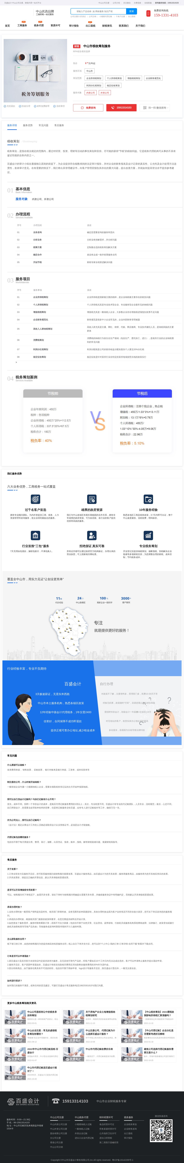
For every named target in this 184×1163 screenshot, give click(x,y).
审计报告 (74, 25)
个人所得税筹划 (114, 78)
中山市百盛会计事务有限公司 (75, 1158)
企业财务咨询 (130, 1127)
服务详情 (13, 125)
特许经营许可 (106, 1116)
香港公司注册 (56, 1141)
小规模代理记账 (106, 16)
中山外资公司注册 (58, 1127)
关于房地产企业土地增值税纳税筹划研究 (101, 1010)
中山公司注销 (56, 1145)
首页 (7, 25)
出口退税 (131, 16)
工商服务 (22, 25)
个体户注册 (120, 16)
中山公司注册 (103, 3)
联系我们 (124, 25)
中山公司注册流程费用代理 (16, 13)
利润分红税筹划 (93, 85)
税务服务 (128, 1116)
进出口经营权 (105, 1136)
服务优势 (29, 125)
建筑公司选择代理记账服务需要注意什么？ (160, 1047)
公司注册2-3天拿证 (78, 16)
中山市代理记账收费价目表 (100, 1047)
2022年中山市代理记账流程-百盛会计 (44, 1047)
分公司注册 (55, 1136)
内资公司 (90, 93)
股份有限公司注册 (58, 1132)
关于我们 (140, 25)
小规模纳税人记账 (83, 1123)
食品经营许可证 (106, 1123)
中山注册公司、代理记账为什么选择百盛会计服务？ (101, 1029)
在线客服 (148, 3)
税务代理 (39, 25)
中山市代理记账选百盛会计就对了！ (43, 1066)
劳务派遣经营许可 (107, 1127)
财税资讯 (107, 25)
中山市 (89, 71)
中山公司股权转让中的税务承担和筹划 (43, 1010)
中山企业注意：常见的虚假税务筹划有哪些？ (43, 1029)
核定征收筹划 (113, 85)
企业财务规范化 (153, 78)
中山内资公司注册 (58, 1123)
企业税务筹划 (130, 1123)
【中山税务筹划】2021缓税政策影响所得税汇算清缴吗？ (160, 1010)
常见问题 (45, 125)
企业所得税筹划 (93, 78)
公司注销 (92, 16)
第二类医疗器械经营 (108, 1141)
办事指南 (137, 3)
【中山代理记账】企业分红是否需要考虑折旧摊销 (160, 1029)
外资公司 (105, 93)
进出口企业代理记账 (84, 1136)
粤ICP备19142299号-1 (122, 1158)
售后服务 (60, 125)
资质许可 (55, 25)
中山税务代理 (81, 1116)
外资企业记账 (81, 1132)
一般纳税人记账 (82, 1127)
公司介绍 (116, 3)
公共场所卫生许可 (107, 1132)
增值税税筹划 (134, 78)
